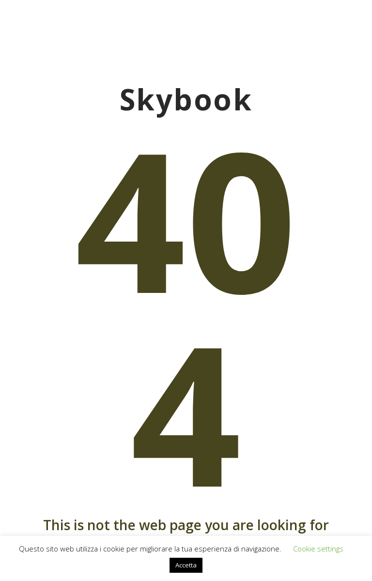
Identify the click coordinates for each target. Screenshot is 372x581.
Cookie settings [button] (318, 548)
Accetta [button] (186, 565)
